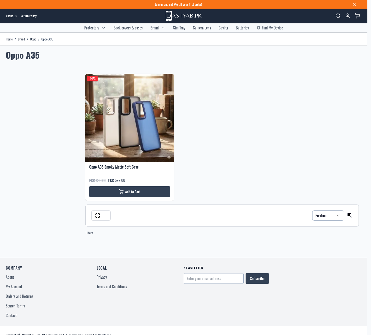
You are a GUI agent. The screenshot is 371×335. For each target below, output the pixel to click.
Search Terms (15, 306)
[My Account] (347, 15)
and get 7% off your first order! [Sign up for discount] (178, 4)
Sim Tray (179, 28)
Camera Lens (202, 28)
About (10, 277)
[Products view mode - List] (104, 215)
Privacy (102, 277)
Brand (154, 28)
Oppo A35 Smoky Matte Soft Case (114, 167)
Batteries (242, 28)
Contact (11, 315)
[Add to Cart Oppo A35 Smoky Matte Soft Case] (129, 191)
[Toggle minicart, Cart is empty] (357, 15)
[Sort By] (328, 215)
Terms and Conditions (112, 287)
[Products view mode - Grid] (97, 215)
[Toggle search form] (338, 15)
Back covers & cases (128, 28)
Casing (223, 28)
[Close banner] (354, 4)
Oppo (33, 39)
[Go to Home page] (184, 16)
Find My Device (270, 28)
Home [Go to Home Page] (9, 39)
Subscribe (257, 278)
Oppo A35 (47, 39)
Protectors (91, 28)
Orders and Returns (19, 296)
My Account (14, 287)
